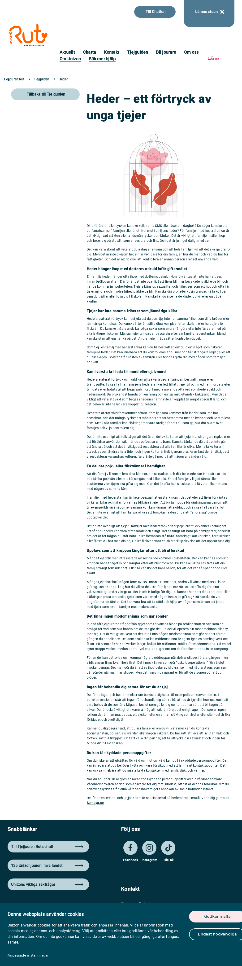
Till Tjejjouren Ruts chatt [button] (47, 846)
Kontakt (111, 52)
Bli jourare (166, 52)
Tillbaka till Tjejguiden (46, 94)
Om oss (191, 52)
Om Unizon (70, 58)
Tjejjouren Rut (14, 79)
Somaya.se (95, 803)
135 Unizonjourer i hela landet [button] (47, 865)
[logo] (28, 35)
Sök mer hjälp (102, 58)
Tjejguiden (137, 52)
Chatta (89, 52)
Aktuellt (67, 52)
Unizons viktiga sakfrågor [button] (47, 884)
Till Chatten (156, 11)
